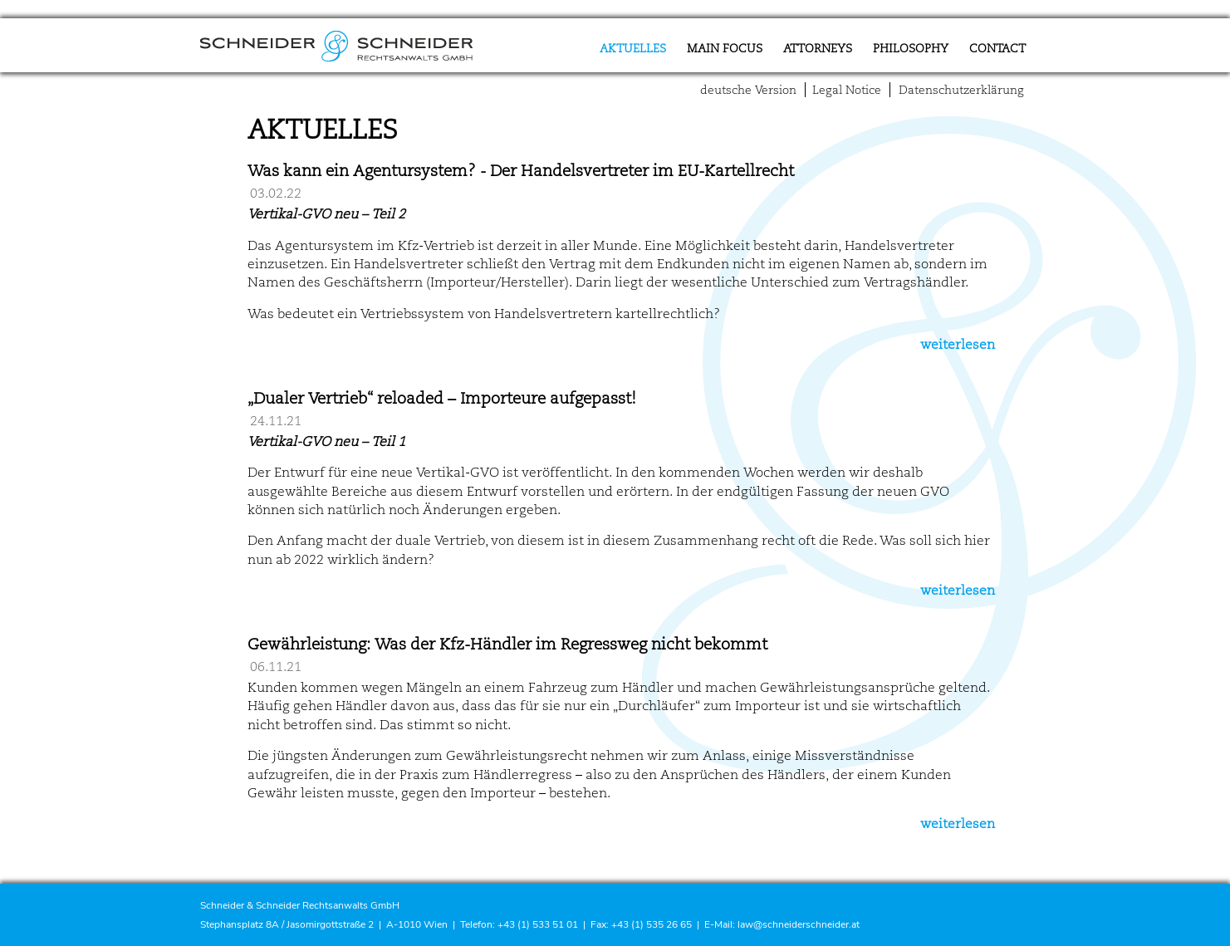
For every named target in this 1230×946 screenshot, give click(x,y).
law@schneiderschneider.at (799, 924)
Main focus (724, 48)
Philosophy (910, 48)
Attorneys (817, 48)
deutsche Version (748, 89)
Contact (997, 48)
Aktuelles (633, 48)
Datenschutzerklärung (961, 89)
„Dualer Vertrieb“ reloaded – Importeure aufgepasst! (441, 399)
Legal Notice (846, 89)
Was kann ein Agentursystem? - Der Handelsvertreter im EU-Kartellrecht (520, 171)
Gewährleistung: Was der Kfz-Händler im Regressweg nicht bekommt (507, 644)
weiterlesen (957, 344)
